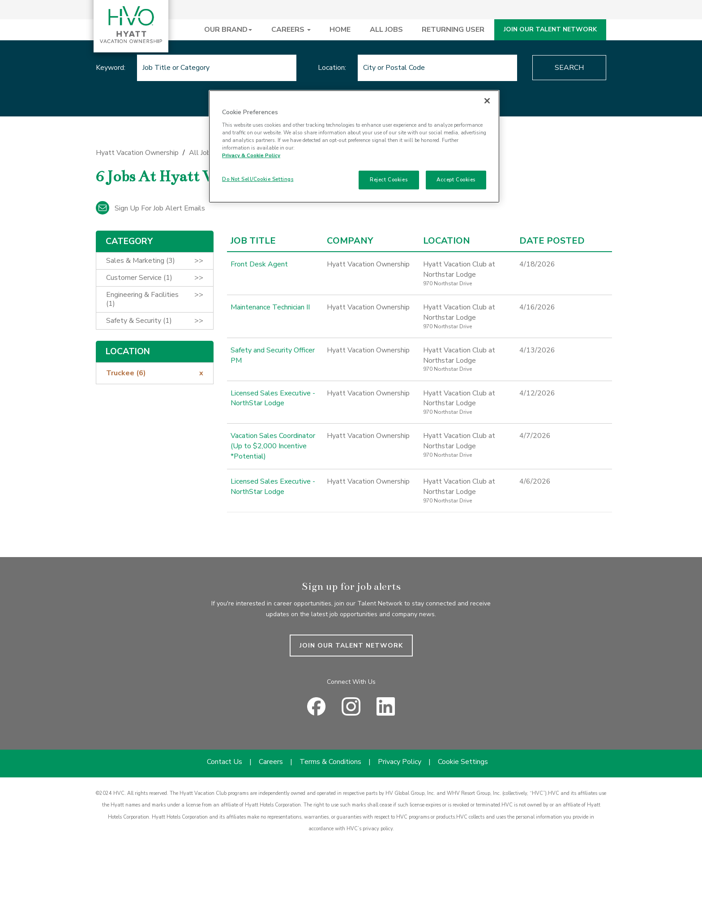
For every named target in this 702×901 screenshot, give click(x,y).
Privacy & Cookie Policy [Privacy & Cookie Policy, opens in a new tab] (251, 155)
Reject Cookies (388, 179)
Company (350, 241)
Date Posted (552, 241)
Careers (271, 762)
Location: (332, 68)
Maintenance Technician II (270, 307)
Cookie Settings (463, 762)
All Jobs (201, 153)
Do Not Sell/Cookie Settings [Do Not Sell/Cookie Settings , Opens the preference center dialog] (257, 179)
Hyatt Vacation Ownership (137, 153)
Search (569, 68)
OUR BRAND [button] (228, 29)
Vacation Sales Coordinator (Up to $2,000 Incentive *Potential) (273, 446)
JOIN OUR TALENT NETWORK (550, 29)
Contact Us (224, 762)
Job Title (253, 241)
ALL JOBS (386, 29)
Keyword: (110, 68)
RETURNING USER (453, 29)
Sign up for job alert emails (150, 208)
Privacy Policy (399, 762)
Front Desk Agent (259, 264)
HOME (340, 29)
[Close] (487, 101)
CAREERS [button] (291, 29)
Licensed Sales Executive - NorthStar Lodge (273, 398)
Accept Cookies (456, 179)
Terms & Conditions (330, 762)
